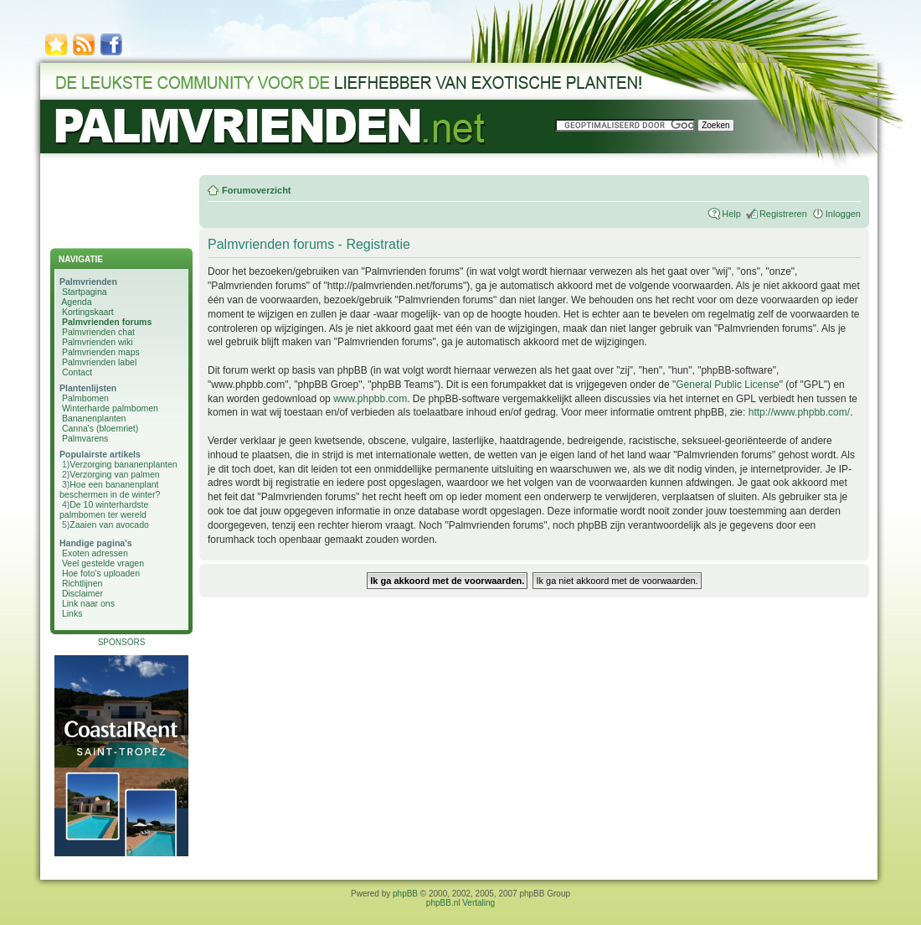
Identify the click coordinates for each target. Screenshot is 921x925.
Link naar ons (88, 603)
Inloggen (843, 214)
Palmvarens (85, 438)
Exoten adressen (95, 553)
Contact (77, 372)
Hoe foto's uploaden (101, 573)
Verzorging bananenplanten (123, 464)
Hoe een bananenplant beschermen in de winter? (109, 489)
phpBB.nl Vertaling (460, 902)
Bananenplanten (94, 418)
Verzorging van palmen (114, 474)
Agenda (76, 302)
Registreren (783, 214)
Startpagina (84, 292)
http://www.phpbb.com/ (799, 412)
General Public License (727, 384)
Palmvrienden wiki (97, 342)
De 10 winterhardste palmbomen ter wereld (103, 509)
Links (72, 613)
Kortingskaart (88, 312)
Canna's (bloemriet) (100, 428)
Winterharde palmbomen (110, 408)
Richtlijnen (82, 583)
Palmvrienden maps (101, 352)
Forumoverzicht (256, 190)
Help (731, 214)
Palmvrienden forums (107, 322)
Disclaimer (82, 593)
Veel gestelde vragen (103, 563)
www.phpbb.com (370, 399)
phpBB (405, 893)
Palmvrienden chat (98, 332)
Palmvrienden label (99, 362)
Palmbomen (85, 398)
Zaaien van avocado (109, 524)
